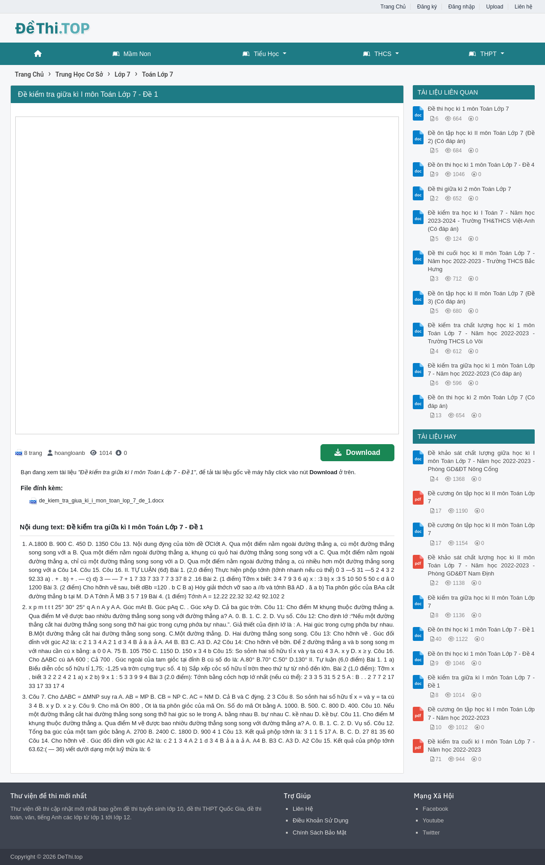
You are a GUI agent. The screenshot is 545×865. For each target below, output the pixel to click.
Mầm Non (131, 54)
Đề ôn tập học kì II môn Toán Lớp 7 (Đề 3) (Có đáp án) (481, 297)
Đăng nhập (461, 7)
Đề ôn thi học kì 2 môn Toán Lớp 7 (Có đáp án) (481, 401)
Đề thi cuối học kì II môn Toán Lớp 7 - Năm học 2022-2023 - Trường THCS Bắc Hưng (481, 261)
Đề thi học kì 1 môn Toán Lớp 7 (468, 108)
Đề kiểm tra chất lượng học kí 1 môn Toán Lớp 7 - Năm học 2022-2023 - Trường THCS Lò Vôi (481, 333)
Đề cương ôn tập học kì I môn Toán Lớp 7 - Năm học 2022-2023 (481, 713)
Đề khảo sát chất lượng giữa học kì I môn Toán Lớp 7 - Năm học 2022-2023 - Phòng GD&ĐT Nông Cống (481, 461)
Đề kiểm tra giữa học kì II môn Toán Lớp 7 (481, 601)
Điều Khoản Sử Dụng (320, 820)
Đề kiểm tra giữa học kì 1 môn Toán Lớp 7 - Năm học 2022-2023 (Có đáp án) (481, 369)
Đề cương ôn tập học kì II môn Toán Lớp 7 (481, 497)
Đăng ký (427, 7)
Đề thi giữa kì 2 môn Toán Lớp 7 (469, 189)
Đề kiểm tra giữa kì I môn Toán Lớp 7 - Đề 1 (481, 681)
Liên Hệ (303, 808)
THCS (377, 54)
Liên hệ (523, 7)
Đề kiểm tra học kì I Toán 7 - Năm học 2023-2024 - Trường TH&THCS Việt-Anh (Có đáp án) (481, 220)
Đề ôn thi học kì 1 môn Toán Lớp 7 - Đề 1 (481, 629)
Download (357, 452)
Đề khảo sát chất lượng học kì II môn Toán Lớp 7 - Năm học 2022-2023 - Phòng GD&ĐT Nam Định (481, 565)
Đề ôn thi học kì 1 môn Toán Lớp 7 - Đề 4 (481, 164)
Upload (494, 7)
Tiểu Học (260, 54)
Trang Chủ (393, 7)
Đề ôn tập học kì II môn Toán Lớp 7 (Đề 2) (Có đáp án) (481, 137)
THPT (483, 54)
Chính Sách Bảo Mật (319, 832)
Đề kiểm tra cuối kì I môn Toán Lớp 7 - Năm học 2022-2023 (481, 745)
